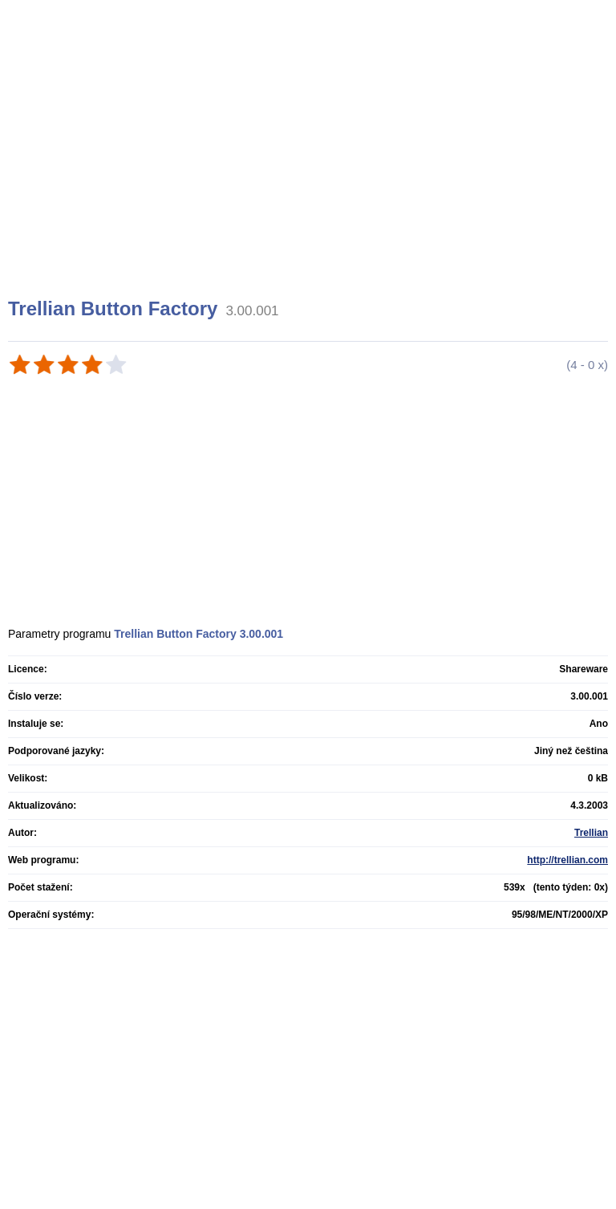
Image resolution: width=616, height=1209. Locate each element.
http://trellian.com (567, 860)
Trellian (591, 832)
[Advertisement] (310, 168)
